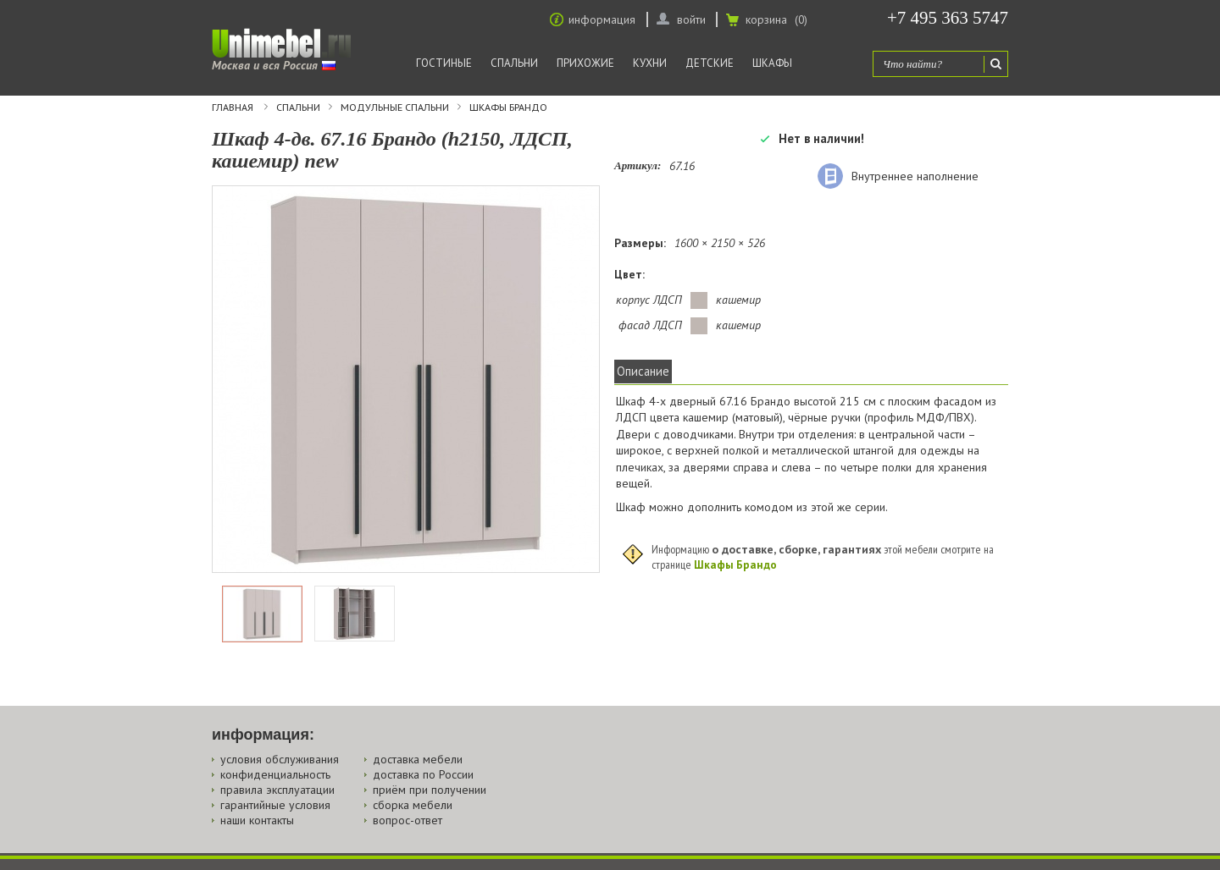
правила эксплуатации (277, 789)
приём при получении (429, 789)
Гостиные (444, 63)
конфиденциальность (275, 774)
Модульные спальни (395, 107)
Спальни (514, 63)
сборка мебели (412, 804)
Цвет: (629, 274)
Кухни (650, 63)
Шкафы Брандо (508, 107)
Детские (709, 63)
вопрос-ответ (407, 820)
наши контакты (257, 820)
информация (601, 19)
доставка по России (423, 774)
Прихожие (585, 63)
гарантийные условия (275, 804)
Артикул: (637, 165)
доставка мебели (418, 759)
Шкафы (772, 63)
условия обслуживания (279, 759)
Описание (643, 371)
